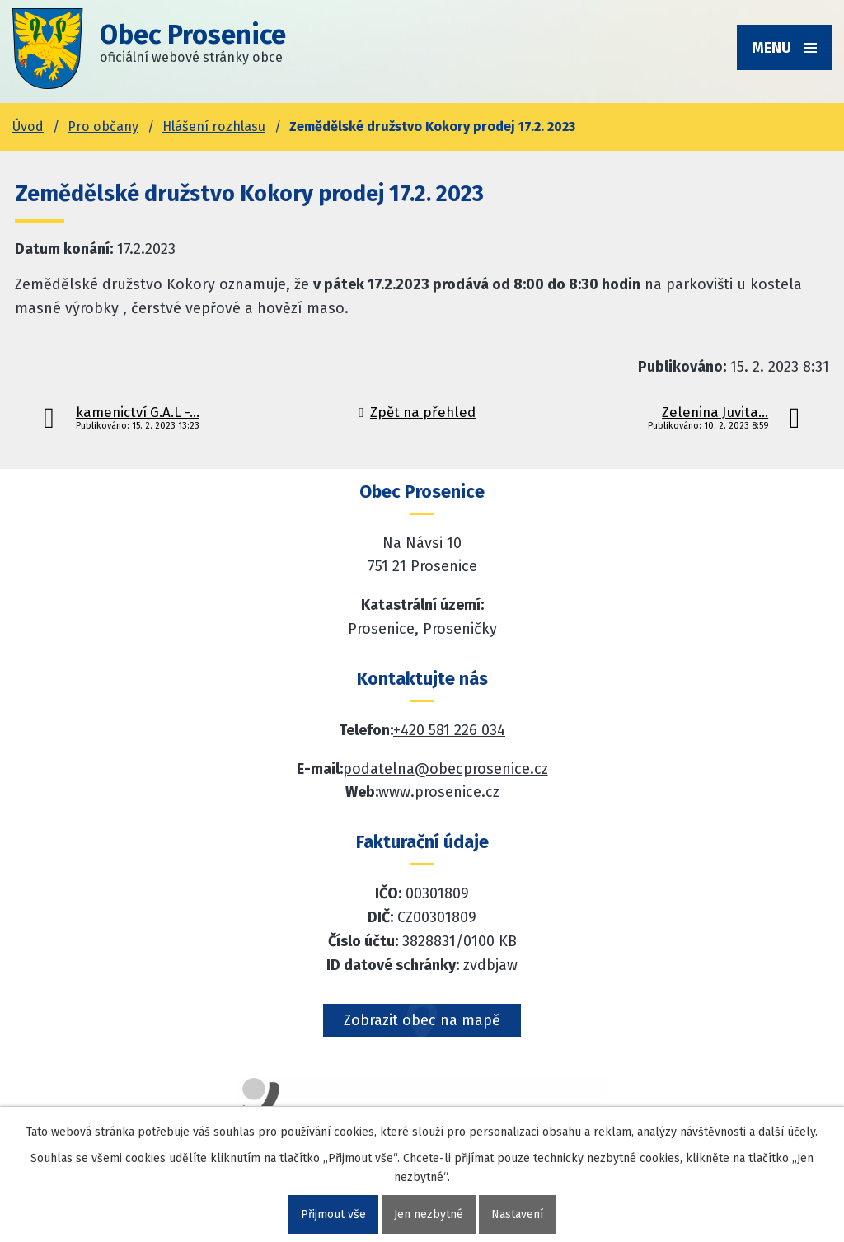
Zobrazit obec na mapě (422, 1020)
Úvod (28, 126)
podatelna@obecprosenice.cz (445, 769)
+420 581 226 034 (449, 730)
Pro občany (103, 126)
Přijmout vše (333, 1214)
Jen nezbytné (428, 1214)
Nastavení (517, 1214)
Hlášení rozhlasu (213, 126)
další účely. (788, 1132)
